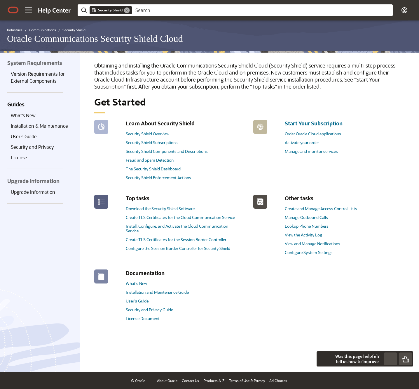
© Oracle (138, 380)
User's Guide (24, 136)
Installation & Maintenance (39, 126)
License (19, 157)
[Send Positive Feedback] (405, 358)
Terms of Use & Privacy (247, 380)
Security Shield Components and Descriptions (167, 151)
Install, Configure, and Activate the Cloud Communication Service (177, 228)
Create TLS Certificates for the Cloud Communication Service (180, 217)
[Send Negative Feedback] (390, 358)
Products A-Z (214, 380)
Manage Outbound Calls (306, 217)
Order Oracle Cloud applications (313, 133)
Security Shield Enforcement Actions (158, 177)
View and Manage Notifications (312, 243)
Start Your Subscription (314, 123)
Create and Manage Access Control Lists (321, 208)
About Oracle (167, 380)
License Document (143, 318)
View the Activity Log (303, 235)
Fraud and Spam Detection (150, 160)
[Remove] (127, 10)
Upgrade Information (33, 192)
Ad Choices (278, 380)
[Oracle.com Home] (13, 10)
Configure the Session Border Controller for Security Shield (178, 248)
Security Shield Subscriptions (152, 142)
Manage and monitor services (311, 151)
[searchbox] (262, 10)
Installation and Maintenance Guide (157, 292)
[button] (29, 10)
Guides (16, 104)
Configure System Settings (309, 252)
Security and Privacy (32, 147)
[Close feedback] (324, 358)
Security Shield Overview (147, 133)
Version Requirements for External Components (38, 77)
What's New (23, 115)
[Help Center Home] (54, 10)
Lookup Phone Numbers (307, 226)
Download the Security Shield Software (160, 208)
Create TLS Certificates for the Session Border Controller (176, 239)
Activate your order (302, 142)
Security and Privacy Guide (149, 309)
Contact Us (190, 380)
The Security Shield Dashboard (153, 169)
